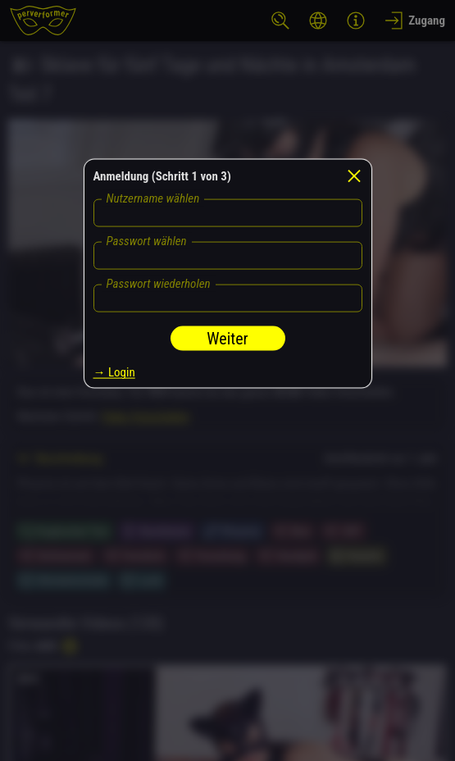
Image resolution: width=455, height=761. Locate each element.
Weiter (227, 339)
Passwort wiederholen (159, 283)
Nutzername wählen (153, 198)
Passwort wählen (147, 241)
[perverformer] (43, 20)
